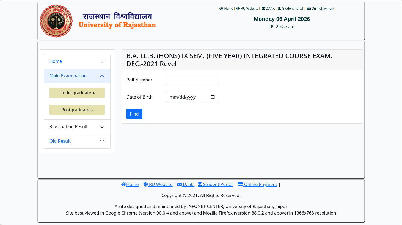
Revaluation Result (68, 126)
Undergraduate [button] (75, 93)
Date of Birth (139, 97)
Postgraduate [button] (75, 110)
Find (134, 114)
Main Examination (68, 76)
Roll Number (139, 80)
